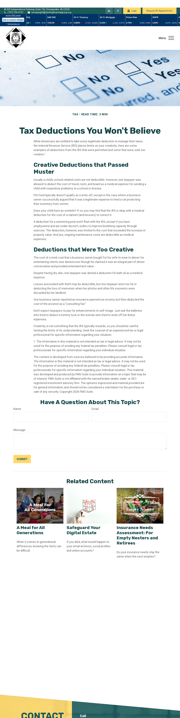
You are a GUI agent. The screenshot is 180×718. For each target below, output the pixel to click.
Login (132, 3)
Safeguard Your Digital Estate (83, 522)
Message (19, 422)
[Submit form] (22, 451)
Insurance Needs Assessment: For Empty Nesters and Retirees (137, 527)
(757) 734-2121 (13, 5)
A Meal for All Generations (31, 522)
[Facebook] (118, 3)
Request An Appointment (159, 3)
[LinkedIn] (109, 3)
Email (95, 401)
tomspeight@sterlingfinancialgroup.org (49, 5)
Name (17, 401)
